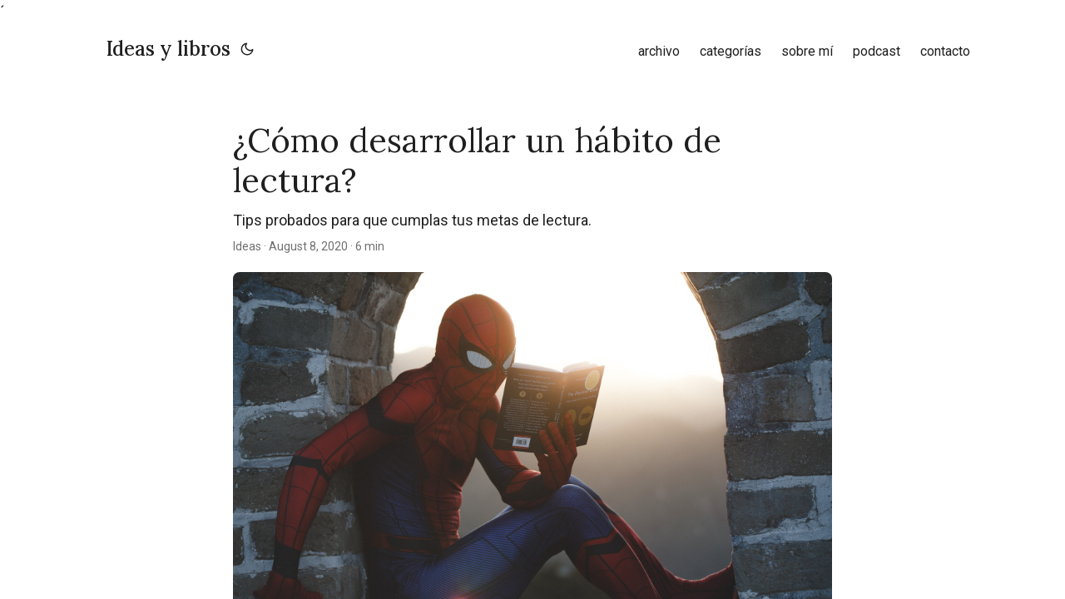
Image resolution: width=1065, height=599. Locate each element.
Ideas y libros (168, 49)
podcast (876, 51)
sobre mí (807, 51)
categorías (730, 51)
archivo (659, 51)
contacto (945, 51)
